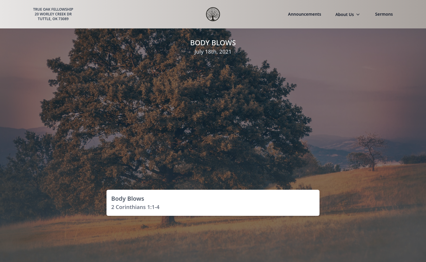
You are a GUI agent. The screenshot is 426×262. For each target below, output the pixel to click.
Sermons (384, 14)
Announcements (304, 14)
